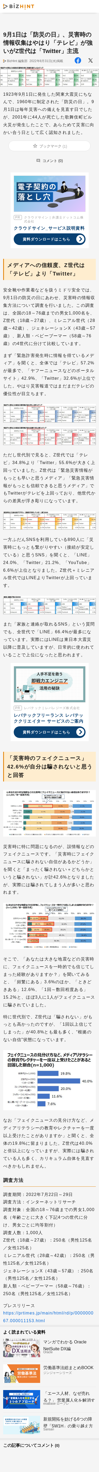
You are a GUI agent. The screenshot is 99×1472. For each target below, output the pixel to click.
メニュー (91, 6)
